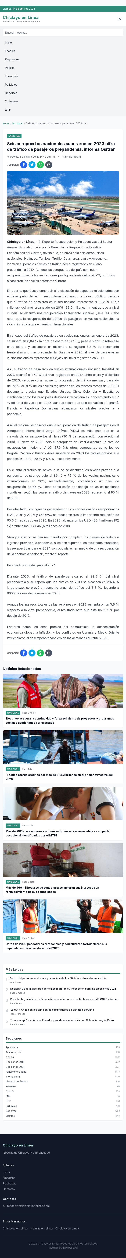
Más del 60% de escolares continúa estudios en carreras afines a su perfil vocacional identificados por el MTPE (57, 833)
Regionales (12, 59)
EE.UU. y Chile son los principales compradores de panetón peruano (52, 1009)
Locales (10, 51)
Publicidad (9, 1183)
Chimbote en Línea (15, 1228)
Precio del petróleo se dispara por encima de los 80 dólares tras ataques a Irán (58, 978)
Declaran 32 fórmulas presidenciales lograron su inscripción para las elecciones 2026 (63, 988)
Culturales (11, 101)
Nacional (17, 123)
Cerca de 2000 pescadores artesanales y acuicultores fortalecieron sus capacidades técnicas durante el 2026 (56, 946)
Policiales (11, 84)
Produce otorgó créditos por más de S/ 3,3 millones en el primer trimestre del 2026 (59, 777)
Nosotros (9, 1178)
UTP (8, 110)
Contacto (9, 1189)
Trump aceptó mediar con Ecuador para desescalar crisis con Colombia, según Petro (62, 1020)
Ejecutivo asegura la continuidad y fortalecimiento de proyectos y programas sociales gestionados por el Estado (60, 720)
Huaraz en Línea (41, 1228)
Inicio (8, 42)
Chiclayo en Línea (67, 1228)
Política (10, 67)
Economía (11, 76)
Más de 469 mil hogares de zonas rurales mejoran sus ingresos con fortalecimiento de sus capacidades (52, 890)
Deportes (11, 93)
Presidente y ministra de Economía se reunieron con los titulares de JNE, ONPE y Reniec (64, 999)
